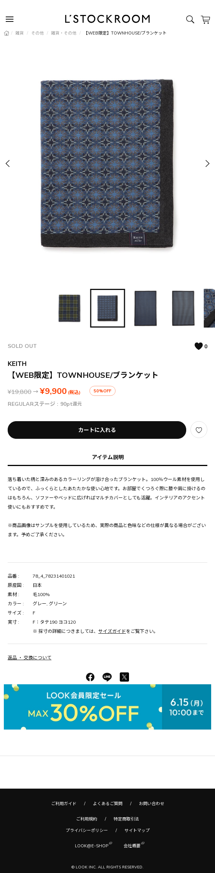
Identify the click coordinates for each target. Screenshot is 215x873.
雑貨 (20, 33)
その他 (38, 33)
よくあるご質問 (107, 803)
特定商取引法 (126, 819)
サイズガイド (112, 631)
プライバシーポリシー (87, 830)
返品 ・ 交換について (29, 658)
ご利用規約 (86, 819)
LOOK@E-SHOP (91, 845)
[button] (207, 163)
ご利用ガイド (63, 803)
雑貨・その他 (64, 33)
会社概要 (132, 845)
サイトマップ (137, 830)
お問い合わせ (151, 803)
